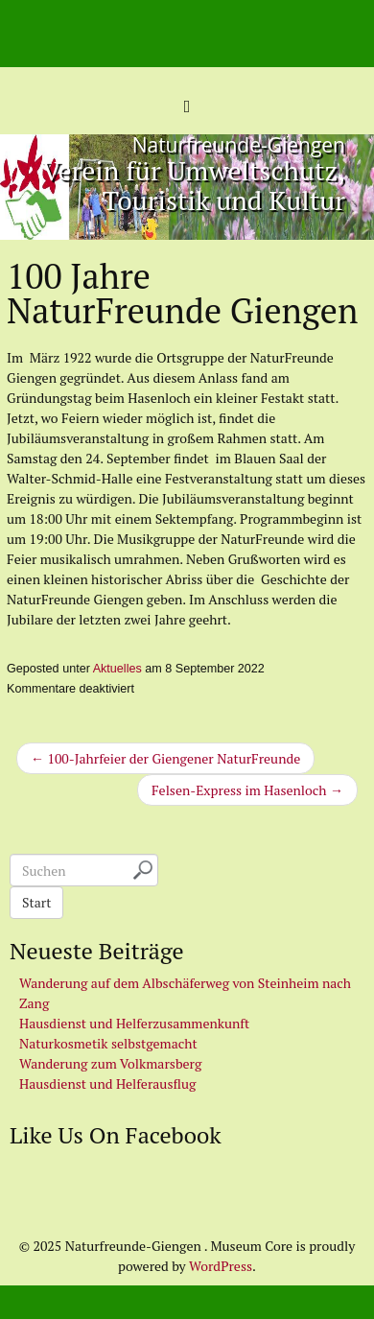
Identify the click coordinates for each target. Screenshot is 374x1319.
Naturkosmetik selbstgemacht (108, 1043)
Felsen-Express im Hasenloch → (247, 790)
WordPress (220, 1266)
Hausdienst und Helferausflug (107, 1083)
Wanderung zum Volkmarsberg (110, 1063)
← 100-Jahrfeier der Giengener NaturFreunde (165, 758)
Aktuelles (117, 668)
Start (36, 902)
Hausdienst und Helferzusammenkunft (134, 1023)
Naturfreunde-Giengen (238, 144)
